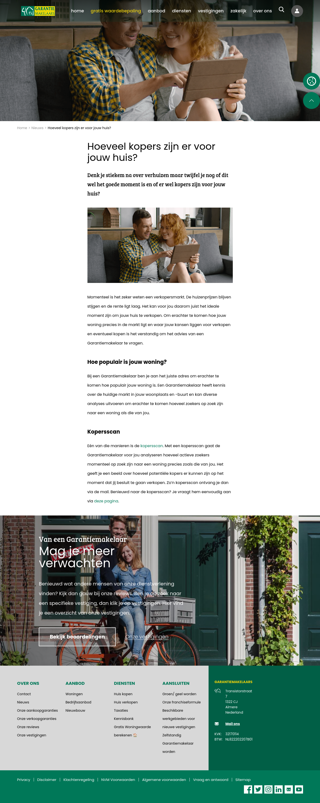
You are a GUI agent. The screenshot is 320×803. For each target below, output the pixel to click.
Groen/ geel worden (179, 694)
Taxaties (121, 710)
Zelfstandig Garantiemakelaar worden (178, 743)
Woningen (74, 694)
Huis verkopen (126, 702)
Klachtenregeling (78, 779)
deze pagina (106, 501)
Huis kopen (123, 694)
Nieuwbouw (75, 710)
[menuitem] (77, 11)
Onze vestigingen (31, 735)
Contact (24, 694)
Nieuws (37, 127)
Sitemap (243, 779)
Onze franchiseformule (182, 702)
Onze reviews (28, 727)
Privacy (23, 779)
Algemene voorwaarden (164, 779)
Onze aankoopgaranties (37, 710)
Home (22, 127)
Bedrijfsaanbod (79, 702)
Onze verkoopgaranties (36, 718)
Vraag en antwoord (210, 779)
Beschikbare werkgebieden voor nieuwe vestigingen (179, 718)
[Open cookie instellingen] (311, 81)
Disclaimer (46, 779)
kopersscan (151, 446)
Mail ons (233, 723)
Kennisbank (124, 718)
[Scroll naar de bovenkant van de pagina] (311, 100)
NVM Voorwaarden (118, 779)
